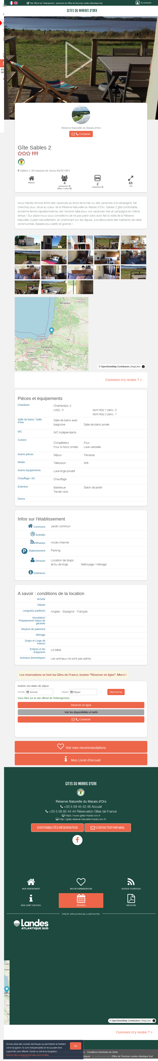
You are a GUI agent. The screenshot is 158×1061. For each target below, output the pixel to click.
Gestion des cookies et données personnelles (28, 1054)
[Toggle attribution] (146, 366)
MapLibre (138, 366)
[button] (84, 134)
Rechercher (119, 691)
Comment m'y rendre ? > (126, 380)
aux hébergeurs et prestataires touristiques (75, 1056)
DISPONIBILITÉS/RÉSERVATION (60, 827)
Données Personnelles (76, 1052)
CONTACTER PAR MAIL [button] (111, 827)
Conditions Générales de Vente (105, 1052)
